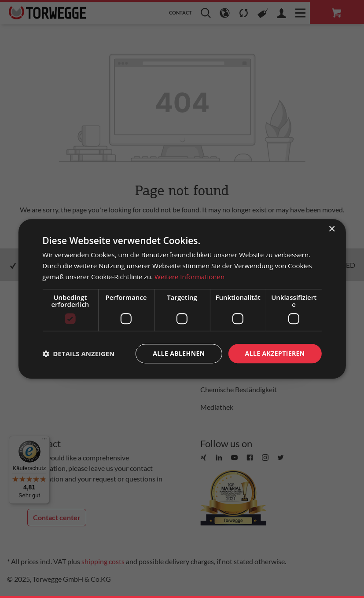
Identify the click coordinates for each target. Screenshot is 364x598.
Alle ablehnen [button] (179, 353)
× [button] (331, 229)
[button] (78, 353)
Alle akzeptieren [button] (275, 353)
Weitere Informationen (189, 276)
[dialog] (182, 299)
